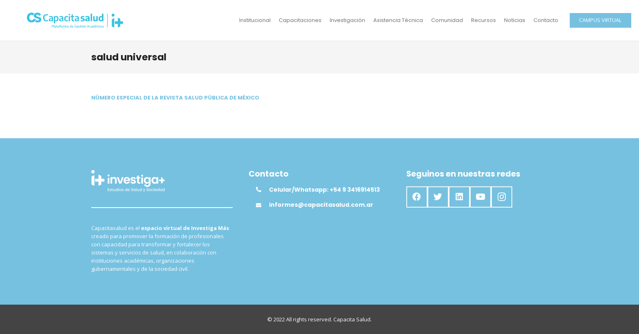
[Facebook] (416, 197)
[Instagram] (501, 197)
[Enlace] (75, 20)
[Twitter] (438, 197)
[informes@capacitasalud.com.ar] (262, 205)
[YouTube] (480, 197)
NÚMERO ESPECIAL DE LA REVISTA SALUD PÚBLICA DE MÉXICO (175, 98)
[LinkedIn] (459, 197)
